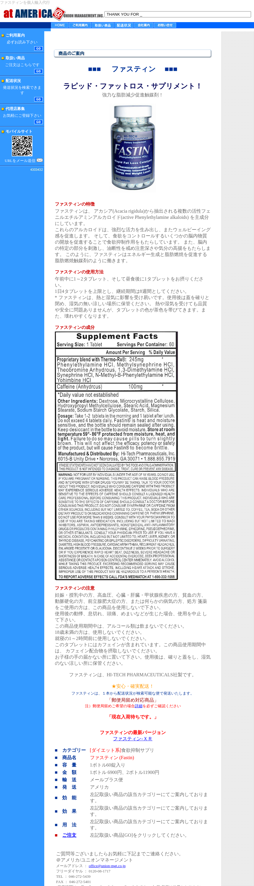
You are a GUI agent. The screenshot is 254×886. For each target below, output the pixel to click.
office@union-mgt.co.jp (107, 866)
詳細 (138, 706)
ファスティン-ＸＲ (132, 738)
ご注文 (69, 835)
